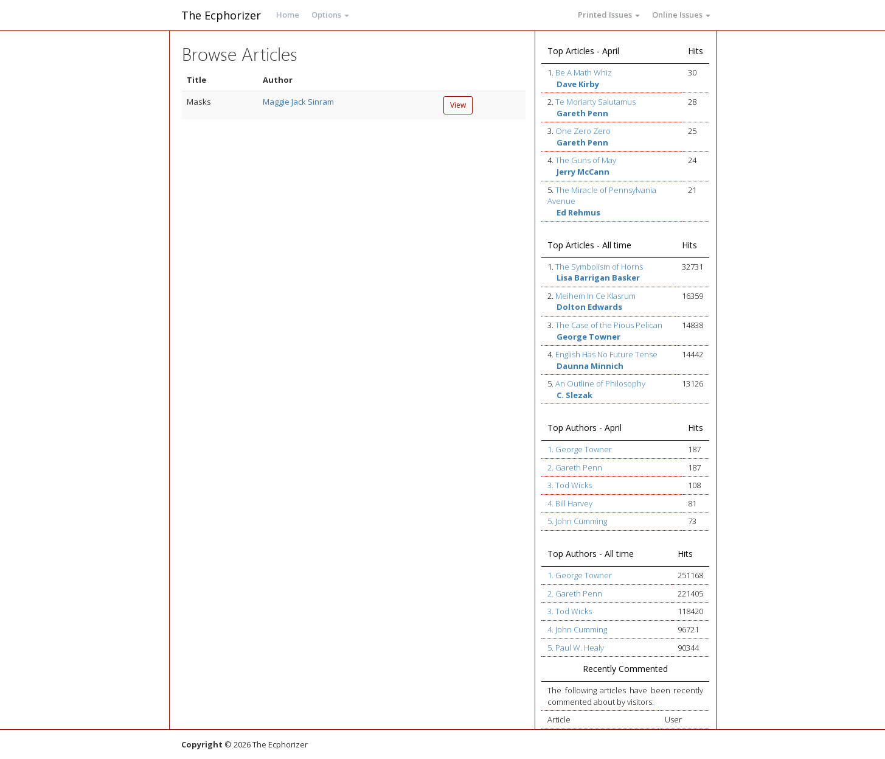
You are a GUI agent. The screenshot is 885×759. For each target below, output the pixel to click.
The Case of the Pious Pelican (608, 325)
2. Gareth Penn (574, 467)
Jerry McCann (583, 171)
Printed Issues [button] (609, 14)
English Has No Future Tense (606, 354)
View (458, 105)
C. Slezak (574, 395)
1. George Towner (579, 449)
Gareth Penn (582, 113)
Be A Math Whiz (583, 72)
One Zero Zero (583, 130)
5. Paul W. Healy (575, 647)
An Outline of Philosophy (600, 383)
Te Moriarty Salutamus (595, 101)
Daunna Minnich (590, 365)
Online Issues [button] (681, 14)
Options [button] (330, 14)
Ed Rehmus (578, 212)
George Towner (588, 336)
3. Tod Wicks (569, 485)
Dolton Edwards (589, 306)
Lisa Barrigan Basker (598, 277)
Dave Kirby (578, 84)
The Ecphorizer (221, 15)
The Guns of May (585, 160)
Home (287, 14)
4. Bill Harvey (569, 503)
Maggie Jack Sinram (298, 101)
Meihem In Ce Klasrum (595, 295)
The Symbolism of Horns (599, 266)
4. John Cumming (577, 629)
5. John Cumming (577, 521)
